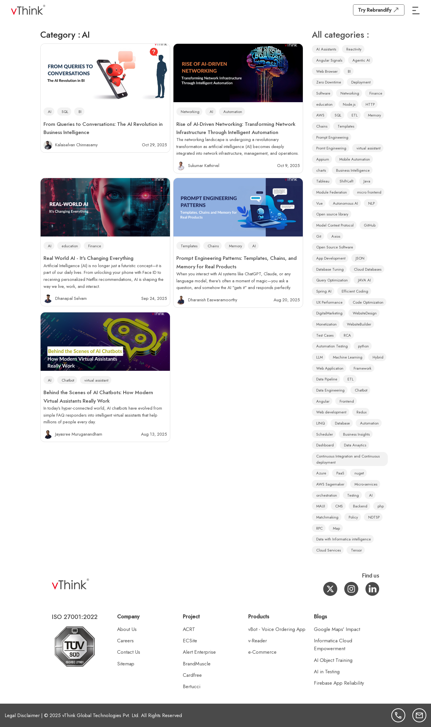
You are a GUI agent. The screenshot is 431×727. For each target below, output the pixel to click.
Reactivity (354, 49)
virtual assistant (96, 380)
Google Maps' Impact (337, 629)
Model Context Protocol (335, 225)
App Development (330, 258)
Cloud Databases (367, 269)
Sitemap (125, 663)
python (363, 346)
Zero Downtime (328, 82)
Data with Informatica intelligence (343, 539)
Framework (362, 368)
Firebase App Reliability (339, 682)
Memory (235, 246)
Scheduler (324, 434)
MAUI (320, 506)
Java (367, 181)
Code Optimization (368, 302)
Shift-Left (346, 181)
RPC (319, 528)
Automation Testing (332, 346)
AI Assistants (326, 49)
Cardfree (192, 675)
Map (336, 528)
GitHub (370, 225)
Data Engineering (330, 390)
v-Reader (257, 640)
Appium (322, 159)
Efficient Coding (355, 291)
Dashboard (325, 445)
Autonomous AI (345, 203)
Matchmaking (327, 517)
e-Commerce (262, 651)
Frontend (347, 401)
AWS (320, 115)
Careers (125, 640)
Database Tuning (330, 269)
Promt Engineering (331, 148)
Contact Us (128, 651)
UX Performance (329, 302)
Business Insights (356, 434)
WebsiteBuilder (359, 324)
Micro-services (365, 484)
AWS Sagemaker (330, 484)
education (70, 246)
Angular (322, 401)
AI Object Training (333, 660)
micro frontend (369, 192)
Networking (190, 111)
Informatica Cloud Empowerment (333, 644)
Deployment (361, 82)
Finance (94, 246)
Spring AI (323, 291)
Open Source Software (334, 247)
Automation (232, 111)
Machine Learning (347, 357)
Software (323, 93)
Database (342, 423)
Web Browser (327, 71)
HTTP (370, 104)
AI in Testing (327, 671)
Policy (353, 517)
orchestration (326, 495)
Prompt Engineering (332, 137)
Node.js (349, 104)
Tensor (356, 550)
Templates (189, 246)
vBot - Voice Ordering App (276, 629)
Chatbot (68, 380)
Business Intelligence (353, 170)
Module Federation (331, 192)
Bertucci (191, 686)
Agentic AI (361, 60)
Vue (319, 203)
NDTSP (374, 517)
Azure (321, 473)
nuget (359, 473)
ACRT (189, 629)
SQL (65, 111)
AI (49, 111)
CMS (339, 506)
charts (321, 170)
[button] (416, 9)
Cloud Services (328, 550)
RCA (347, 335)
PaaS (340, 473)
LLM (319, 357)
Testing (353, 495)
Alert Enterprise (199, 651)
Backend (360, 506)
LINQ (320, 423)
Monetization (326, 324)
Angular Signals (329, 60)
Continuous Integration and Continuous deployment (348, 459)
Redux (361, 412)
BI (80, 111)
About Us (127, 629)
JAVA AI (364, 280)
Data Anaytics (355, 445)
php (381, 506)
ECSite (190, 640)
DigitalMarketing (329, 313)
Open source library (332, 214)
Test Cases (324, 335)
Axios (335, 236)
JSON (360, 258)
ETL (355, 115)
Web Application (329, 368)
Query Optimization (332, 280)
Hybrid (378, 357)
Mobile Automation (354, 159)
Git (318, 236)
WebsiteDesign (365, 313)
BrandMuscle (197, 663)
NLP (371, 203)
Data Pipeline (326, 379)
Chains (213, 246)
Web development (331, 412)
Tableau (322, 181)
